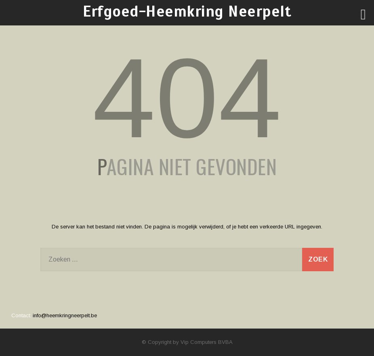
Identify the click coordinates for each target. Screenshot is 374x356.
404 (187, 98)
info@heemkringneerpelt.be (65, 315)
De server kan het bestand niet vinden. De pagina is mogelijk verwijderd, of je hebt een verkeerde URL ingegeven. (187, 227)
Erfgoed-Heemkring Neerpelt (187, 11)
